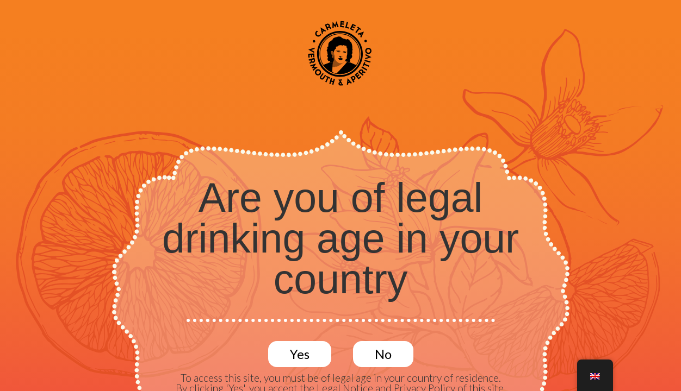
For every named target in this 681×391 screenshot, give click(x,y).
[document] (340, 195)
